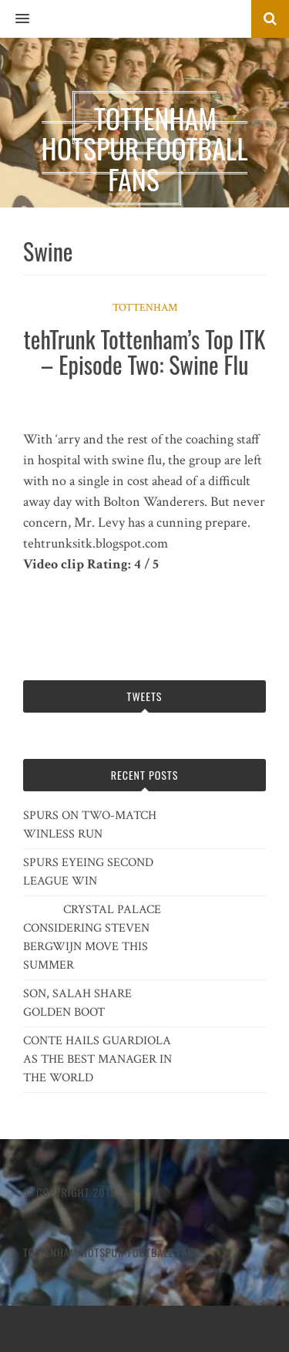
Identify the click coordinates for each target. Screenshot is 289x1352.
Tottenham (145, 308)
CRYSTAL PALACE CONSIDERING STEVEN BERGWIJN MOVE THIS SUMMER (92, 937)
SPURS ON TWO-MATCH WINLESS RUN (89, 824)
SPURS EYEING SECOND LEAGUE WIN (88, 872)
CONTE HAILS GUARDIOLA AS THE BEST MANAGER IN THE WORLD (97, 1059)
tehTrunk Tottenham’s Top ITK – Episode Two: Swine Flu (145, 352)
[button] (14, 19)
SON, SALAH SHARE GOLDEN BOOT (77, 1003)
